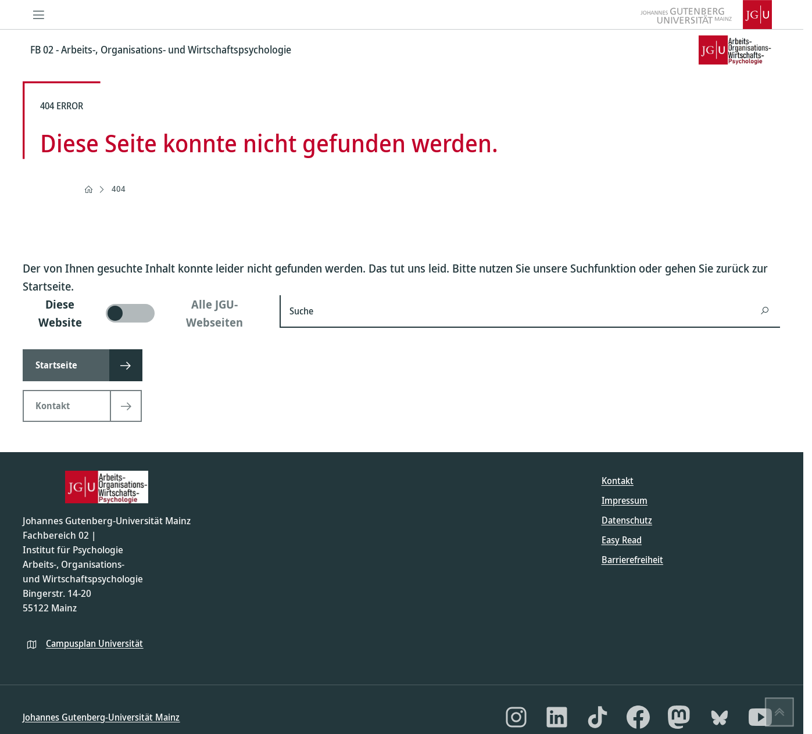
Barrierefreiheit (632, 559)
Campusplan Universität (94, 643)
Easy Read (622, 540)
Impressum (625, 500)
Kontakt (618, 480)
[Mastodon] (679, 717)
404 (119, 188)
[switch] (144, 313)
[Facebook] (638, 717)
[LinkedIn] (556, 717)
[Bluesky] (719, 717)
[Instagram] (516, 717)
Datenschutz (627, 520)
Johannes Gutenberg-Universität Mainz (101, 717)
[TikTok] (597, 717)
